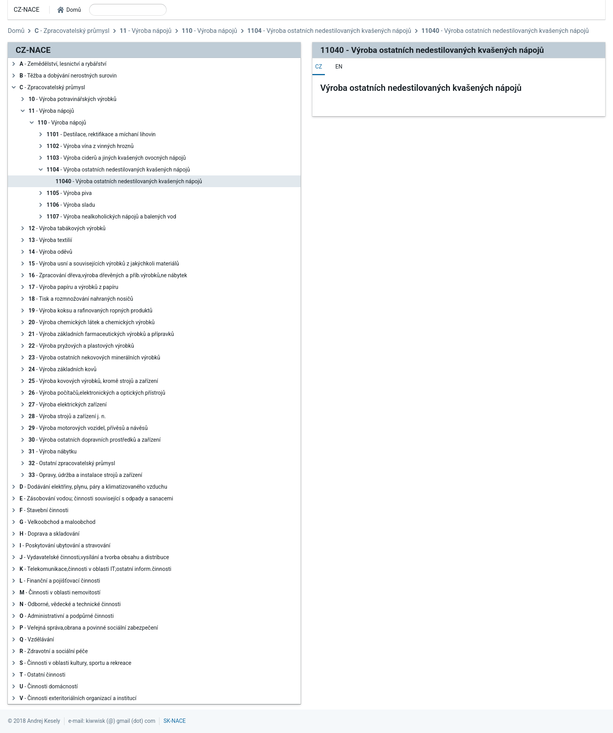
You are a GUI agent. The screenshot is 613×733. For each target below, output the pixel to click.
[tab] (318, 66)
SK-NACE (174, 721)
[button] (69, 10)
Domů (16, 30)
